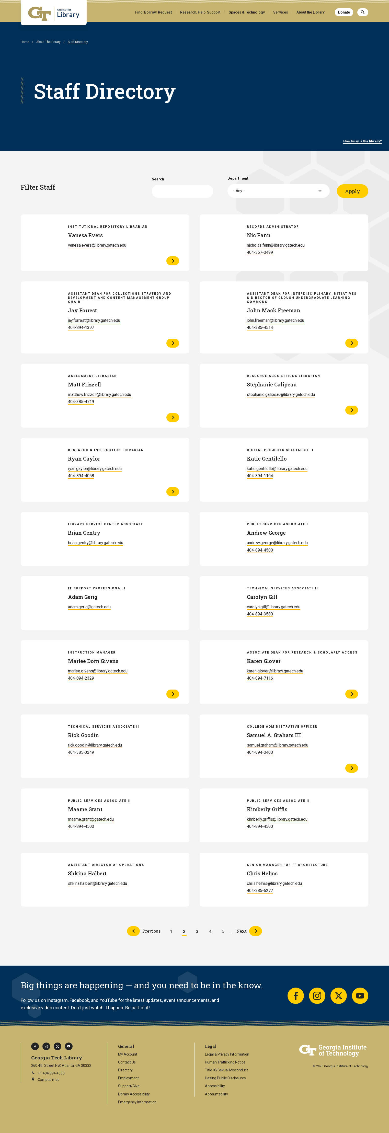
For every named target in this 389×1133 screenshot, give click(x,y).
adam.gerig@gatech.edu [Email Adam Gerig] (89, 606)
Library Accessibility (134, 1094)
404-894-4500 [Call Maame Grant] (81, 826)
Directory (125, 1070)
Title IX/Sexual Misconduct (226, 1070)
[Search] (362, 12)
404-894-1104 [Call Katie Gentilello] (260, 475)
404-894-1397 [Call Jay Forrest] (81, 327)
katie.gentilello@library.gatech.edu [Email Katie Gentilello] (277, 468)
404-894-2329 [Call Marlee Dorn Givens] (81, 678)
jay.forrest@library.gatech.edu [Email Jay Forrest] (94, 320)
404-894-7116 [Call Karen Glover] (260, 678)
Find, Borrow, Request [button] (153, 12)
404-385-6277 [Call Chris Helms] (260, 890)
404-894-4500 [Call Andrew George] (260, 550)
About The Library (48, 42)
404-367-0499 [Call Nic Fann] (260, 252)
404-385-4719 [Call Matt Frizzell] (81, 401)
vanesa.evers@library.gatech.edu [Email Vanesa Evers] (97, 245)
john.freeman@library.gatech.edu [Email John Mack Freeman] (275, 320)
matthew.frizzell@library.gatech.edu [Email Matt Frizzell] (99, 394)
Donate (344, 12)
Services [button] (280, 12)
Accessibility (215, 1086)
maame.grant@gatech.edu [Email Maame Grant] (91, 819)
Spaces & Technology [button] (247, 12)
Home (25, 42)
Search (158, 179)
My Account (127, 1054)
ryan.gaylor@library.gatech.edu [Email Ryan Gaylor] (95, 468)
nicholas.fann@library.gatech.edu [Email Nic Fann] (276, 245)
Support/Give (129, 1086)
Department (237, 178)
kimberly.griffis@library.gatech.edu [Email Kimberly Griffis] (277, 819)
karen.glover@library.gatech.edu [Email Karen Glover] (275, 671)
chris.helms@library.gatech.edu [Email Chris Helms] (274, 883)
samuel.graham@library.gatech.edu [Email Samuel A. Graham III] (277, 745)
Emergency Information (137, 1102)
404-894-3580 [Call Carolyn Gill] (260, 614)
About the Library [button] (310, 12)
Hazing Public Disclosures (225, 1078)
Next (241, 931)
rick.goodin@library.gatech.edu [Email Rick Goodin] (95, 745)
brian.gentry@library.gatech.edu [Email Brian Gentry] (95, 542)
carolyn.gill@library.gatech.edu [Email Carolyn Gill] (273, 606)
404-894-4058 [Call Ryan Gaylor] (81, 475)
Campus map (45, 1079)
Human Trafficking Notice (225, 1062)
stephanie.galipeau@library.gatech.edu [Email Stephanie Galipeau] (281, 394)
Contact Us (127, 1062)
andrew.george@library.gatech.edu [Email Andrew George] (277, 542)
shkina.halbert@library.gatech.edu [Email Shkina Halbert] (97, 883)
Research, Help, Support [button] (200, 12)
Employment (128, 1078)
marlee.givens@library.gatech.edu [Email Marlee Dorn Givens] (98, 671)
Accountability (216, 1094)
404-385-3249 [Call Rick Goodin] (81, 752)
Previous (151, 931)
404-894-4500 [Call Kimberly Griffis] (260, 826)
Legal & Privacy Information (227, 1054)
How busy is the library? (362, 141)
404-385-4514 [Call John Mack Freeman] (260, 327)
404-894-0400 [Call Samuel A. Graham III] (260, 752)
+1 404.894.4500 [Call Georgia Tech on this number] (48, 1073)
